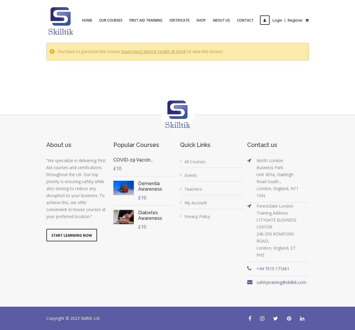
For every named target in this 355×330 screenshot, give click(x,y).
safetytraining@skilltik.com (281, 282)
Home (87, 20)
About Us (221, 20)
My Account (195, 203)
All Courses (194, 161)
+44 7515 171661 (272, 268)
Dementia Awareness (150, 186)
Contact (245, 20)
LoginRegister (281, 20)
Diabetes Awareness (150, 215)
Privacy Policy (197, 216)
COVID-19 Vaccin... (133, 160)
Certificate (179, 20)
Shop (201, 20)
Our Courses (110, 20)
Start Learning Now (71, 235)
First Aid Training (145, 20)
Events (190, 175)
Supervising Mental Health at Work (153, 51)
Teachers (193, 189)
